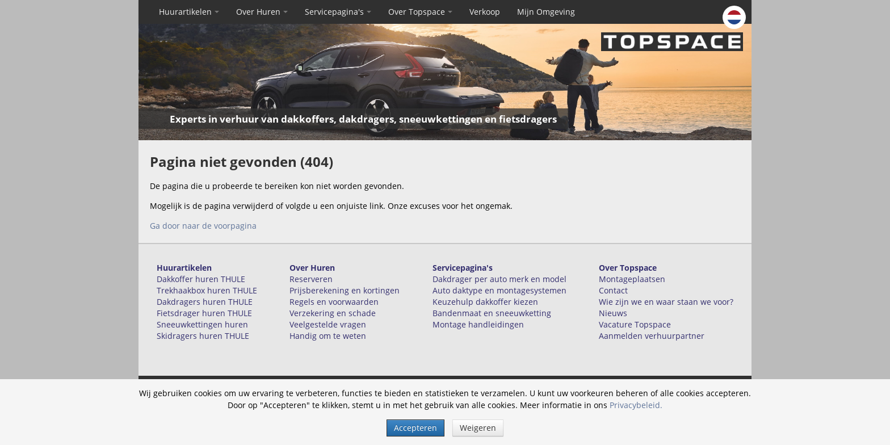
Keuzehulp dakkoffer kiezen (485, 301)
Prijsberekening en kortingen (344, 290)
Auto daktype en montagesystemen (499, 290)
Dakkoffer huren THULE (201, 279)
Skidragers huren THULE (203, 335)
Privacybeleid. (636, 405)
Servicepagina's (338, 11)
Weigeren (478, 427)
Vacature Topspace (635, 324)
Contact (613, 290)
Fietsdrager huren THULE (204, 313)
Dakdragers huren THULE (205, 301)
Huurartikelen (189, 11)
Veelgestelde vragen (327, 324)
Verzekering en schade (332, 313)
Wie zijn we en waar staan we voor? (666, 301)
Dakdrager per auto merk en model (499, 279)
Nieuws (613, 313)
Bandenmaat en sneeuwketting (492, 313)
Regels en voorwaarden (334, 301)
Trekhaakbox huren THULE (207, 290)
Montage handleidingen (478, 324)
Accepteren (415, 427)
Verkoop (484, 11)
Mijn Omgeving (546, 11)
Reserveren (311, 279)
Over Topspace (420, 11)
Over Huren (262, 11)
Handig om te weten (327, 335)
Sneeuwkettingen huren (202, 324)
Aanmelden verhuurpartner (651, 335)
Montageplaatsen (632, 279)
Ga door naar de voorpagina (203, 225)
